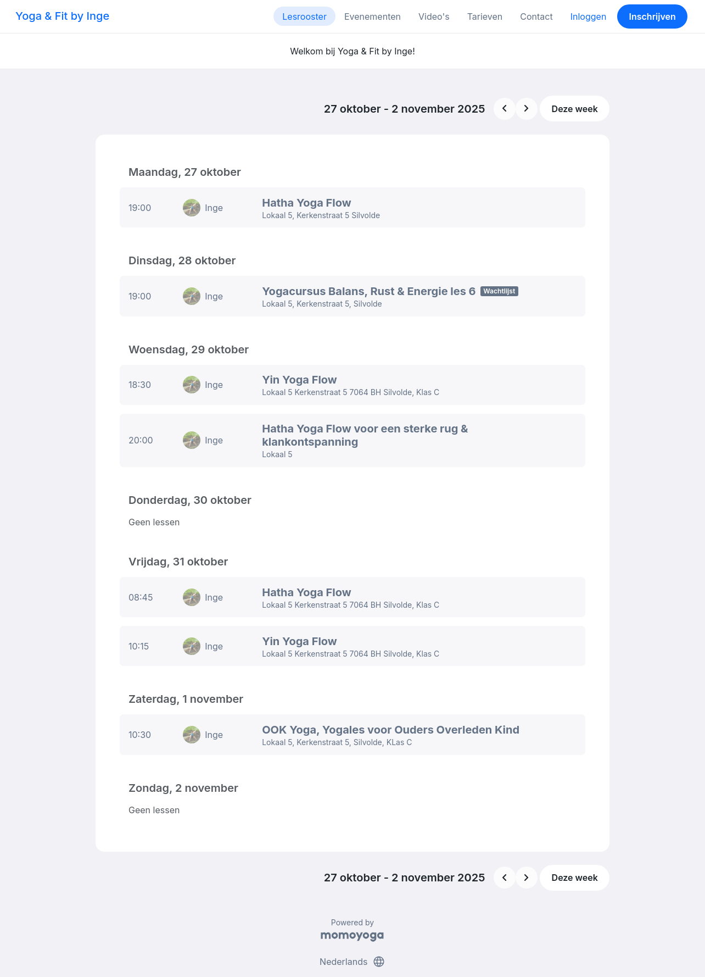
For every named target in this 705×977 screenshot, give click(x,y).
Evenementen (372, 16)
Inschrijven (652, 16)
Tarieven (485, 16)
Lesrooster (304, 16)
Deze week (575, 108)
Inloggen (588, 16)
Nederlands (352, 926)
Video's (434, 16)
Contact (536, 16)
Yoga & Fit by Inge (62, 16)
